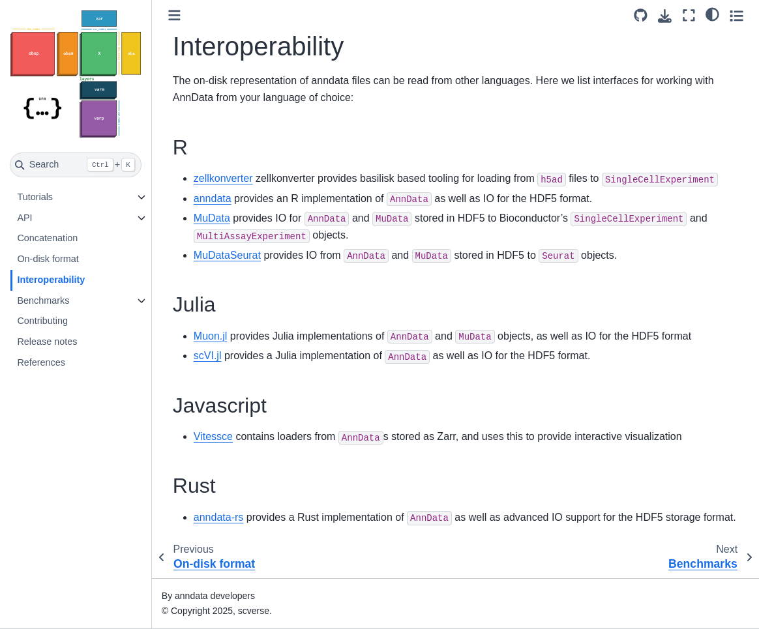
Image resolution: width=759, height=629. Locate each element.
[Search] (75, 165)
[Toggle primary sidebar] (174, 15)
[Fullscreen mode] (689, 15)
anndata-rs (219, 517)
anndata (212, 198)
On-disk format (47, 259)
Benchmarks (43, 300)
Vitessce (213, 436)
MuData (212, 218)
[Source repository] (641, 15)
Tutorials (35, 197)
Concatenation (47, 238)
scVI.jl (208, 355)
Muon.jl (211, 336)
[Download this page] (665, 16)
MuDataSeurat (227, 255)
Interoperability (51, 279)
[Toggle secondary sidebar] (736, 15)
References (41, 362)
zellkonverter (223, 178)
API (24, 217)
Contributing (42, 320)
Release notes (47, 341)
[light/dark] (712, 14)
